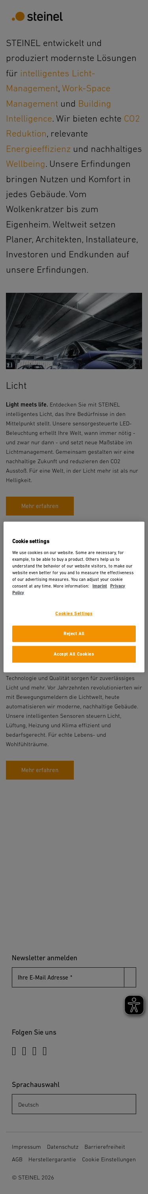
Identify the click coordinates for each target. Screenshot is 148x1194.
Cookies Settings (73, 613)
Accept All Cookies (74, 653)
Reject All (74, 633)
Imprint (99, 586)
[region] (74, 597)
